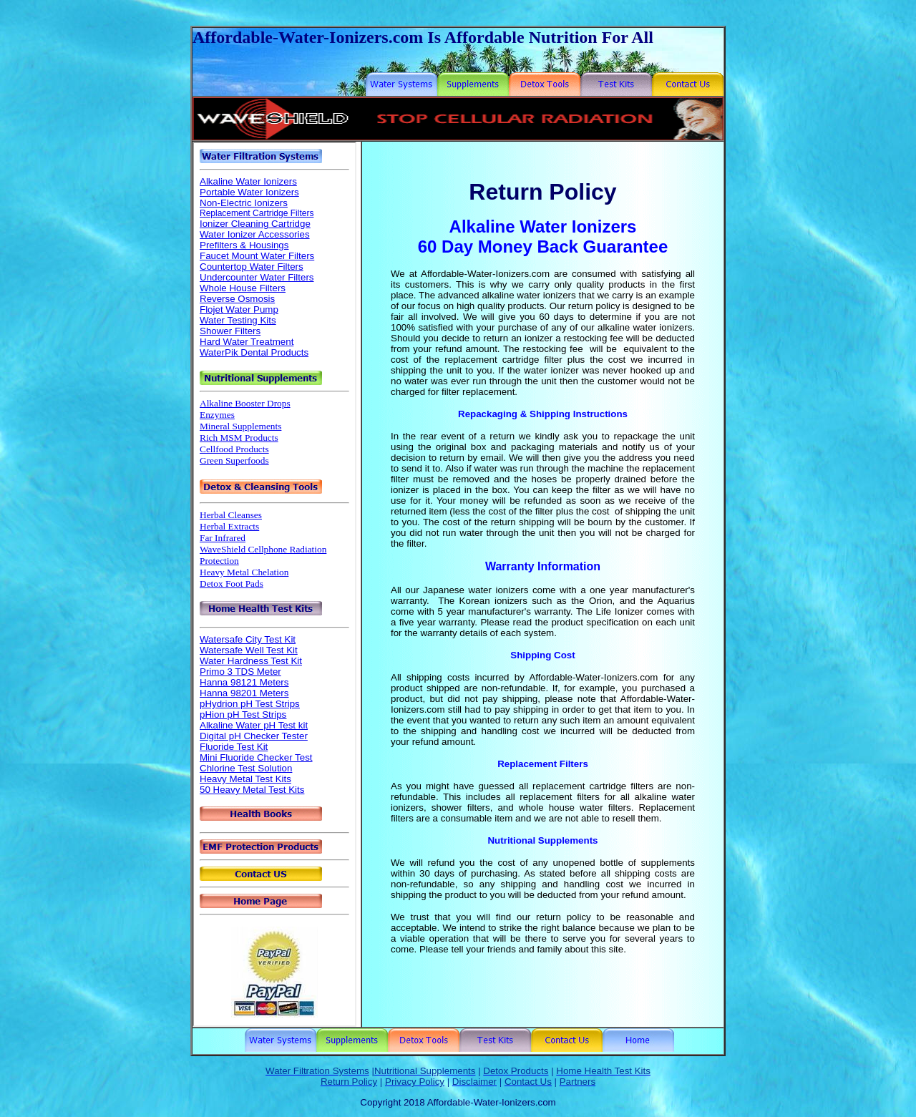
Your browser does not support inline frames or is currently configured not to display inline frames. (274, 584)
